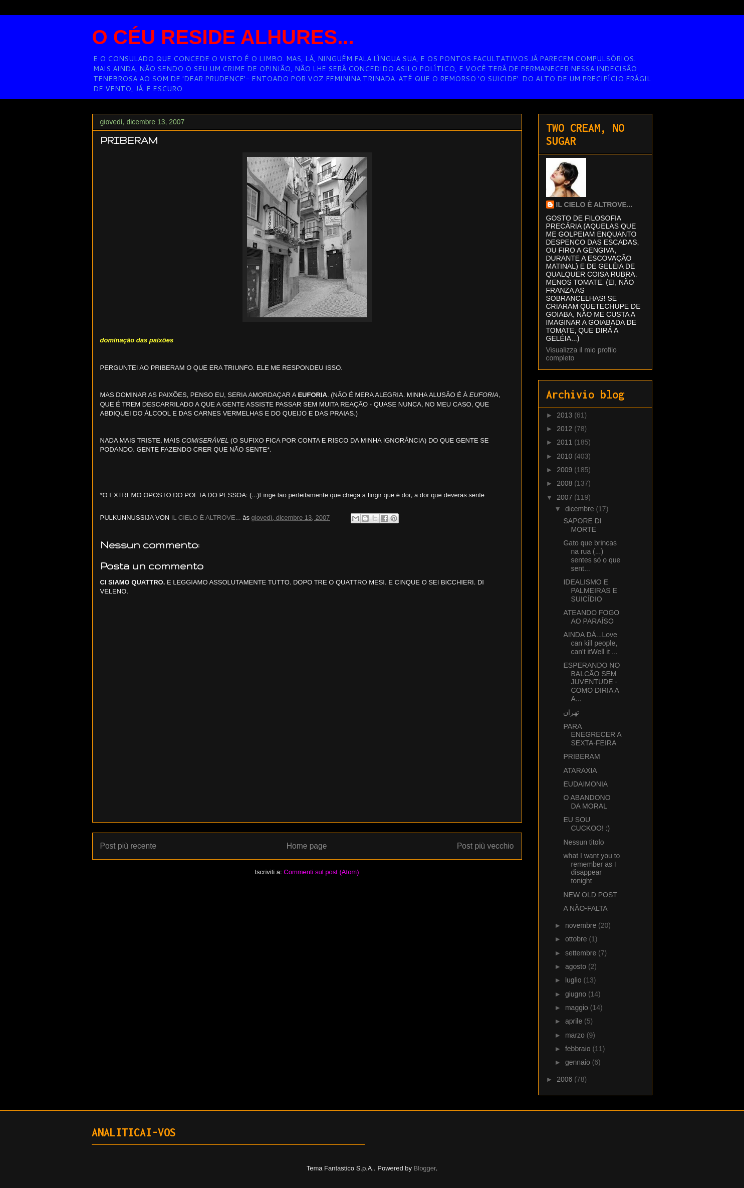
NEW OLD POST (590, 895)
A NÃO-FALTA (585, 908)
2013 (565, 415)
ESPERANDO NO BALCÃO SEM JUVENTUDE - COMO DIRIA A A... (591, 682)
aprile (574, 1021)
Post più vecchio (485, 846)
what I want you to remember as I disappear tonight (591, 868)
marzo (576, 1035)
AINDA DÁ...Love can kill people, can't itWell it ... (590, 643)
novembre (581, 925)
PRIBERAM (581, 756)
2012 (565, 429)
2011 (565, 442)
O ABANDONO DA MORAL (586, 802)
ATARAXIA (580, 770)
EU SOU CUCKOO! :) (586, 824)
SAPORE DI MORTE (582, 525)
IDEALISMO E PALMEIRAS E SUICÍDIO (590, 590)
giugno (576, 994)
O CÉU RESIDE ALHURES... (223, 37)
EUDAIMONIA (585, 784)
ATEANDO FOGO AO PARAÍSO (591, 617)
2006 (565, 1079)
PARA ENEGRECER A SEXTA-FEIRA (592, 734)
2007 (565, 497)
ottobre (577, 939)
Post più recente (128, 846)
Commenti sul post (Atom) (321, 872)
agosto (576, 966)
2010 (565, 456)
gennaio (578, 1062)
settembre (581, 953)
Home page (307, 846)
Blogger (425, 1168)
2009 (565, 470)
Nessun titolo (583, 842)
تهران (571, 712)
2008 (565, 483)
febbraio (578, 1049)
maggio (577, 1008)
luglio (574, 980)
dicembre (580, 509)
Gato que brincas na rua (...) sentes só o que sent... (591, 555)
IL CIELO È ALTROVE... (594, 205)
